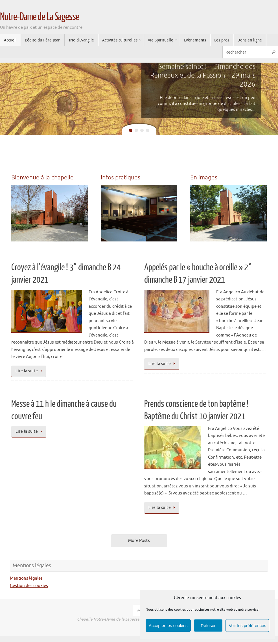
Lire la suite (30, 371)
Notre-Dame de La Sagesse (39, 17)
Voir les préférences (247, 625)
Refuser (208, 625)
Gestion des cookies (29, 585)
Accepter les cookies (168, 625)
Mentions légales (26, 578)
